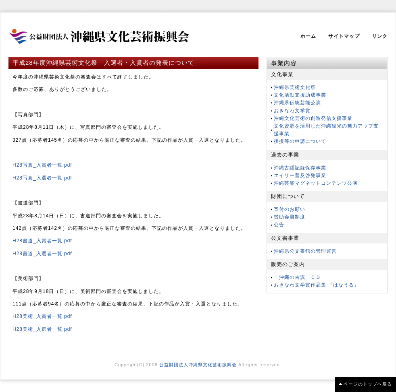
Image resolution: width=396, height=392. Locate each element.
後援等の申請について (300, 141)
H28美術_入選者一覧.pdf (42, 329)
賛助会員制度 (289, 217)
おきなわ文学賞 (292, 110)
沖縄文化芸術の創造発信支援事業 (313, 118)
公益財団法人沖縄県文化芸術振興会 (198, 364)
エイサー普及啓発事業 (300, 175)
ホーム (308, 36)
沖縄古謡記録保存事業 (300, 168)
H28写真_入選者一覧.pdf (42, 178)
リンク (380, 36)
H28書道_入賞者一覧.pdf (42, 240)
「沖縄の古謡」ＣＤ (297, 277)
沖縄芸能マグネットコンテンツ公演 (316, 183)
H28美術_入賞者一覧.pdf (42, 316)
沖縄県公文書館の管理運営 (305, 251)
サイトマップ (344, 36)
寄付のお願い (289, 209)
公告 (279, 224)
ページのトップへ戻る (368, 384)
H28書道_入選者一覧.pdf (42, 253)
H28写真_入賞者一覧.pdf (42, 165)
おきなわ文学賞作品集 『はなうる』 (316, 285)
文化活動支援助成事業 (300, 95)
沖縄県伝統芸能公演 (297, 102)
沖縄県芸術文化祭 (295, 87)
